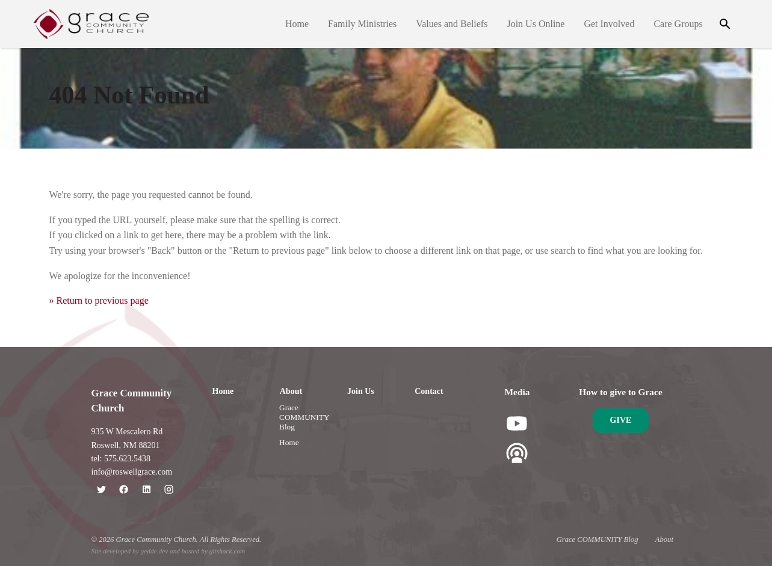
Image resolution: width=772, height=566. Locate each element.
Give (621, 420)
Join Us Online (536, 24)
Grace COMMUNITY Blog (304, 417)
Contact (429, 391)
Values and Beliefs (451, 24)
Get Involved (609, 24)
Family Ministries (362, 24)
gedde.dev (154, 551)
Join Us (360, 391)
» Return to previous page (99, 300)
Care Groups (678, 24)
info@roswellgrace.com (132, 471)
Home (297, 24)
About (291, 391)
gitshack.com (227, 551)
